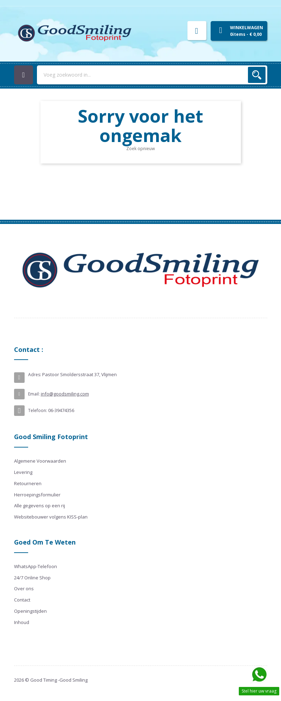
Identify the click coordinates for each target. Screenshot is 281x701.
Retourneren (27, 483)
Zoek (257, 75)
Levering (23, 472)
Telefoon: (37, 410)
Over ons (24, 588)
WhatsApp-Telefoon (35, 566)
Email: (34, 394)
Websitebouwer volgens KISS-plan (51, 517)
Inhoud (21, 622)
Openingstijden (30, 611)
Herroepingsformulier (37, 494)
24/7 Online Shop (32, 577)
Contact (22, 600)
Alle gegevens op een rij (39, 505)
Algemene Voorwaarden (40, 461)
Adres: (34, 375)
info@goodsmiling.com (65, 394)
